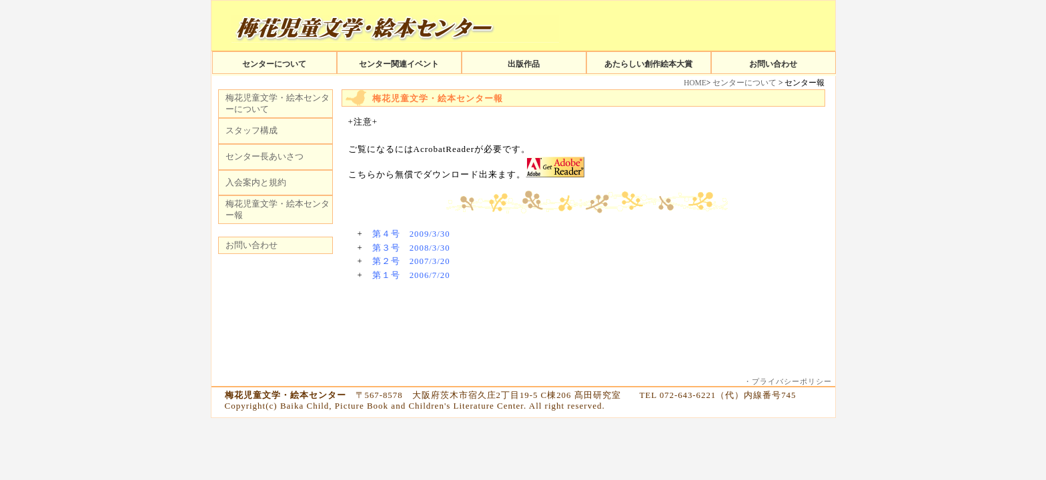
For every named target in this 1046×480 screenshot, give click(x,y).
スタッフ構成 (251, 130)
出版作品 (524, 64)
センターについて (274, 64)
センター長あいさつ (264, 156)
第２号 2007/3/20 (411, 261)
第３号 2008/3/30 (411, 248)
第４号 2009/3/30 (411, 234)
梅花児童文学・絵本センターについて (277, 103)
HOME (695, 83)
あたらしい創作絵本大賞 (648, 64)
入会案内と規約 (255, 182)
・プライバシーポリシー (788, 381)
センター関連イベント (399, 64)
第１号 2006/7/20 (411, 275)
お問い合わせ (773, 64)
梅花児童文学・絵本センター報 (277, 209)
